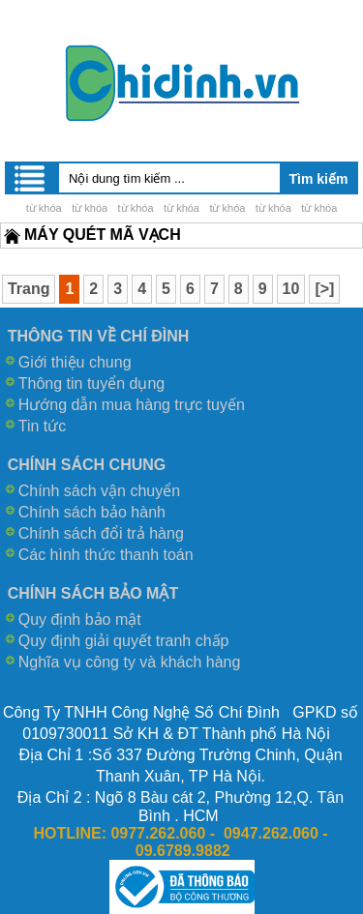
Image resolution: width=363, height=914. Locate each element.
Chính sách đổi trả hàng (101, 533)
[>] (324, 288)
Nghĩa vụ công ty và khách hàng (129, 662)
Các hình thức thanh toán (106, 554)
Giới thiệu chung (75, 362)
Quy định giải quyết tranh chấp (123, 641)
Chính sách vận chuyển (99, 491)
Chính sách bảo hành (92, 512)
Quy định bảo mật (79, 619)
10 (291, 288)
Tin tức (42, 426)
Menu (31, 178)
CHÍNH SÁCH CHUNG (87, 465)
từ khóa (44, 208)
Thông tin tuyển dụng (92, 383)
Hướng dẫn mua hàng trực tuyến (131, 405)
